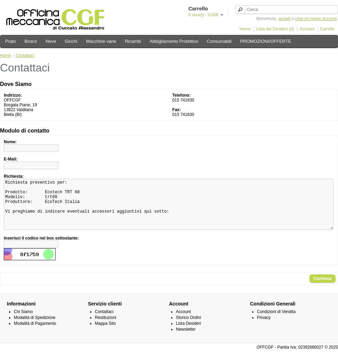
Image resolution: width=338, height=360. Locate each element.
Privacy (263, 327)
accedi (284, 18)
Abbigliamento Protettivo (174, 41)
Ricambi (133, 41)
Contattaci (25, 55)
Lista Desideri (188, 333)
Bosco (30, 41)
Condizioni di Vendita (276, 322)
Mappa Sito (105, 333)
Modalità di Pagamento (35, 333)
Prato (10, 41)
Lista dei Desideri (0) (275, 29)
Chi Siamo (23, 322)
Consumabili (219, 41)
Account (307, 29)
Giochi (71, 41)
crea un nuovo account (316, 18)
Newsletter (186, 339)
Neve (51, 41)
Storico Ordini (188, 327)
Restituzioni (105, 327)
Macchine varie (101, 41)
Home (245, 29)
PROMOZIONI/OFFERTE (265, 41)
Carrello (327, 29)
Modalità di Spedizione (35, 327)
